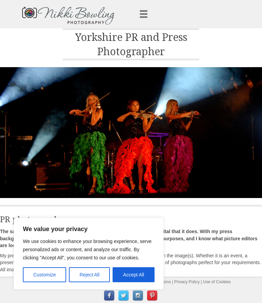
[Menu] (143, 14)
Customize (44, 274)
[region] (89, 253)
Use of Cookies (217, 281)
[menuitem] (109, 296)
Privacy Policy (187, 281)
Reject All (89, 274)
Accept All (133, 274)
